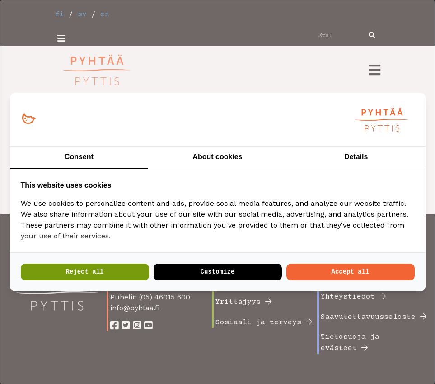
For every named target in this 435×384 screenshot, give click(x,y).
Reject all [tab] (84, 271)
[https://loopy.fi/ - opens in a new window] (29, 119)
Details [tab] (356, 157)
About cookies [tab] (217, 157)
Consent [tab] (79, 157)
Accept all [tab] (350, 271)
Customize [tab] (218, 271)
